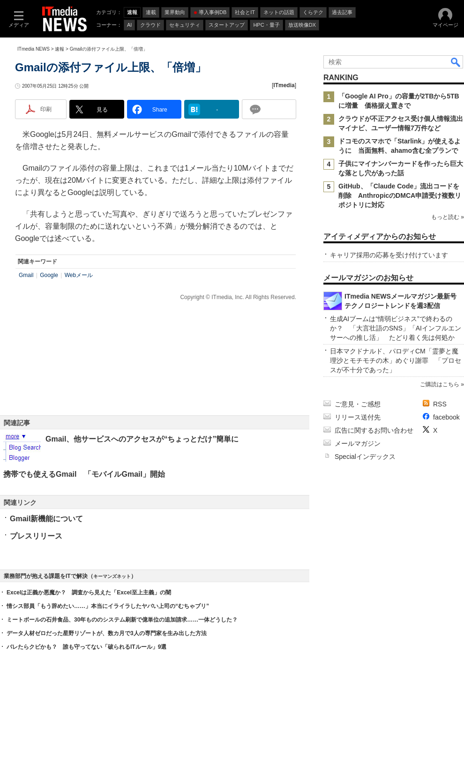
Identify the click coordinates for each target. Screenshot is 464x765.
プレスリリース (36, 536)
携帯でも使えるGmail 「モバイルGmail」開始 (84, 474)
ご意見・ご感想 (358, 404)
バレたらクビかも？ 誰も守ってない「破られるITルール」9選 (86, 647)
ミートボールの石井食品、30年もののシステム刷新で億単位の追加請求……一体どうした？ (122, 619)
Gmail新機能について (46, 519)
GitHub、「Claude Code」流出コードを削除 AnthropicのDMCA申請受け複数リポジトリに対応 (399, 195)
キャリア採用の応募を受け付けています (389, 255)
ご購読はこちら (439, 384)
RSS (440, 404)
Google (49, 275)
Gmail (26, 275)
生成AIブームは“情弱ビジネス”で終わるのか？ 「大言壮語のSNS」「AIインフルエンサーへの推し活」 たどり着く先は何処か (395, 328)
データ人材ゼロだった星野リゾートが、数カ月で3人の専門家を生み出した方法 (107, 633)
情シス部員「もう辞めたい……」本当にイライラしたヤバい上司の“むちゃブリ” (108, 606)
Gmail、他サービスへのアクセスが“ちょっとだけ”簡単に (142, 439)
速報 (59, 49)
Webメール (79, 275)
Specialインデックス (365, 456)
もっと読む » (447, 217)
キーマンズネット (112, 576)
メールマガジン (358, 443)
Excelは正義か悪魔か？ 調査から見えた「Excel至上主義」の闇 (89, 592)
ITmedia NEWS (33, 49)
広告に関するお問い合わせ (374, 430)
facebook (446, 417)
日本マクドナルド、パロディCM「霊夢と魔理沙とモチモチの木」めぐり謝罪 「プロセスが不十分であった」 (395, 360)
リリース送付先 (358, 417)
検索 (456, 61)
